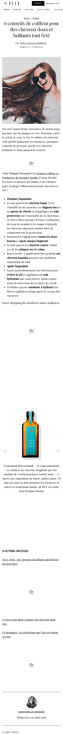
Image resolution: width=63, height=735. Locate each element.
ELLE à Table (43, 9)
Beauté (17, 9)
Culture (29, 9)
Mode (7, 9)
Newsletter (52, 3)
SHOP (38, 3)
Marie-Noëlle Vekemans (33, 43)
